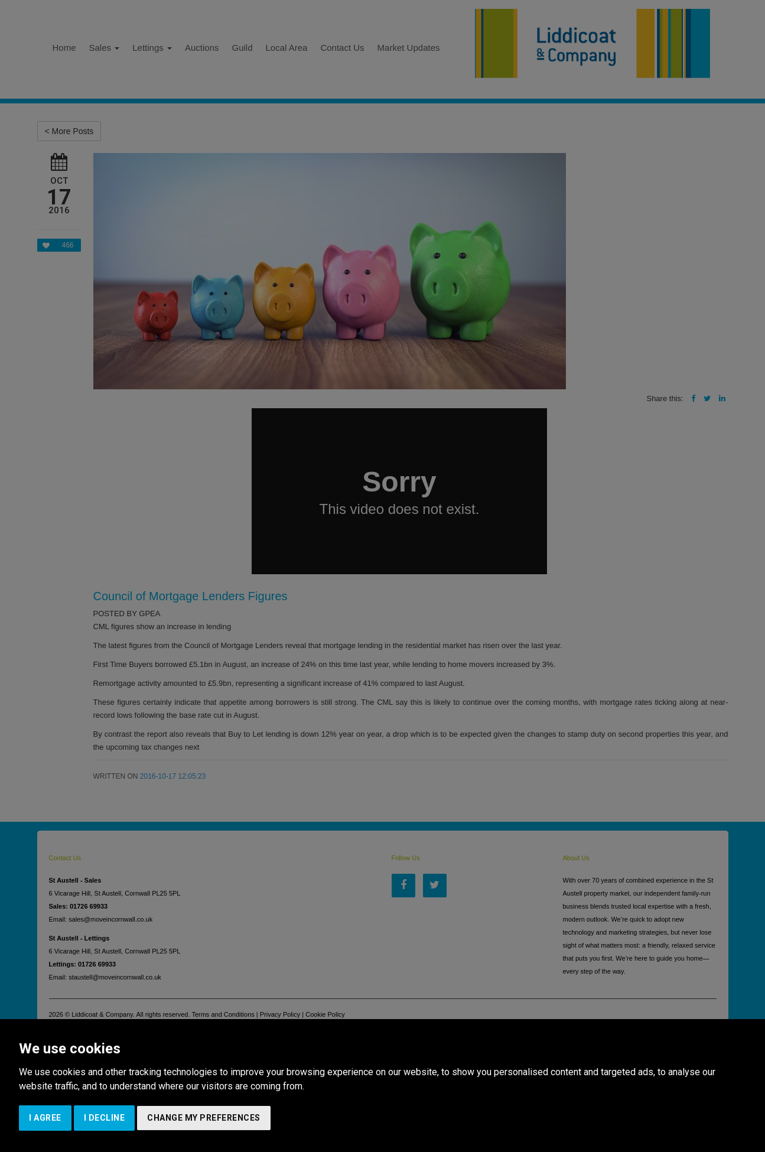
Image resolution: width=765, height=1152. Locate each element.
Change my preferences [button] (204, 1117)
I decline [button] (104, 1117)
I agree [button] (45, 1117)
